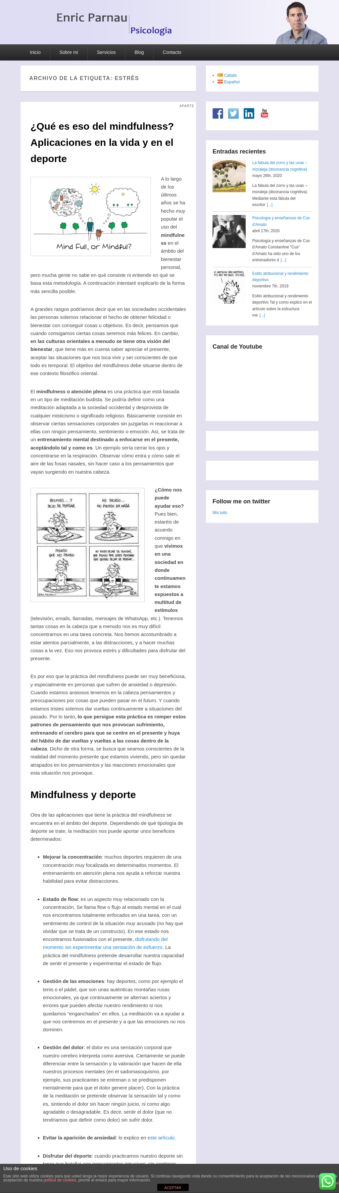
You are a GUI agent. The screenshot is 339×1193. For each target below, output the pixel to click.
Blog (139, 52)
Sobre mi (69, 52)
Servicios (106, 52)
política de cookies (59, 1180)
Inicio (35, 52)
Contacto (172, 52)
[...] (269, 204)
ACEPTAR (172, 1188)
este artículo (160, 1137)
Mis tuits (220, 512)
